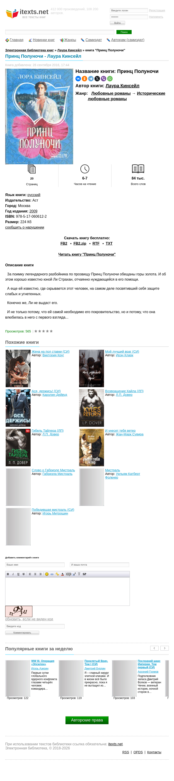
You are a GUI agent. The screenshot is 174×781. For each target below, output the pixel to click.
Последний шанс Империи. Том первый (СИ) (149, 664)
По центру (35, 574)
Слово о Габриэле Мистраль (53, 470)
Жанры (70, 40)
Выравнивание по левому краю (30, 574)
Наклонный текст (13, 574)
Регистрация (157, 10)
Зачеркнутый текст (23, 574)
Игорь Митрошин (55, 513)
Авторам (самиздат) (127, 40)
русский (33, 195)
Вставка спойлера (84, 574)
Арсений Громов (148, 671)
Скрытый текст (68, 574)
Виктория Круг (53, 355)
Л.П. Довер (124, 395)
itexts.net (115, 744)
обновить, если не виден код (29, 619)
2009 (33, 211)
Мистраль (112, 470)
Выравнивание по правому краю (40, 574)
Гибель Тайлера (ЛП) (47, 430)
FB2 (63, 243)
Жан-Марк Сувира (129, 434)
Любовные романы (110, 93)
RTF (95, 243)
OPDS (138, 752)
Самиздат (93, 40)
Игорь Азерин (39, 668)
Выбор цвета (62, 574)
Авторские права (87, 720)
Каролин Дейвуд (54, 395)
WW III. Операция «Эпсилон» (42, 662)
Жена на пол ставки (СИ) (51, 351)
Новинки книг (44, 40)
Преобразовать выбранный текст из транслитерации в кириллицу (79, 574)
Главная (16, 40)
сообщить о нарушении (24, 227)
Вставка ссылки (52, 574)
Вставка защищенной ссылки (57, 574)
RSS (125, 752)
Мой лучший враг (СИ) (122, 351)
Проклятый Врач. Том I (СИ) (96, 662)
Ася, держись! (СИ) (46, 391)
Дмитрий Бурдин (95, 668)
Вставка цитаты (74, 574)
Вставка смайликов (46, 574)
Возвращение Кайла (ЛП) (124, 391)
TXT (109, 243)
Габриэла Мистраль (57, 474)
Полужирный (8, 574)
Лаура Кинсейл (122, 85)
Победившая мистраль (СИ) (53, 510)
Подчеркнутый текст (18, 574)
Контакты (154, 752)
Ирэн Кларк (124, 355)
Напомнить (156, 16)
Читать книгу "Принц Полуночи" (87, 254)
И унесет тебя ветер (120, 430)
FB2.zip (79, 243)
